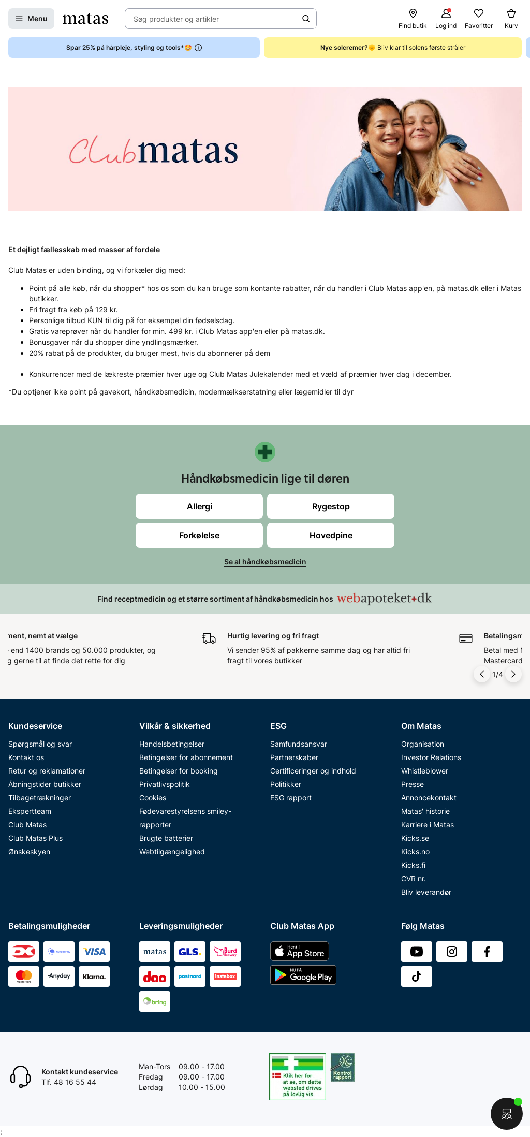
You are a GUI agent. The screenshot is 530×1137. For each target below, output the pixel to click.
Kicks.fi (413, 865)
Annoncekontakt (429, 797)
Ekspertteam (29, 811)
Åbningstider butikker (44, 784)
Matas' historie (425, 811)
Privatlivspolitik (164, 784)
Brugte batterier (166, 838)
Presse (412, 784)
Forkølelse (199, 535)
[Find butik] (413, 18)
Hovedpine (331, 535)
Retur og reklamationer (46, 770)
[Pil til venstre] (482, 674)
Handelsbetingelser (171, 743)
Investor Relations (431, 757)
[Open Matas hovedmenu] (31, 18)
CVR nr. (413, 878)
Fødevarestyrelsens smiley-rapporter (185, 818)
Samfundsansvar (298, 743)
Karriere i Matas (427, 824)
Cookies (152, 797)
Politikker (285, 784)
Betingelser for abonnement (186, 757)
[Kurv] (511, 18)
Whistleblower (424, 770)
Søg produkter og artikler (176, 18)
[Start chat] (507, 1114)
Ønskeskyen (29, 851)
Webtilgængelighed (172, 851)
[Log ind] (446, 18)
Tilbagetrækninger (39, 797)
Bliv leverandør (426, 891)
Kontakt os (26, 757)
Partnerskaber (294, 757)
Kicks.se (415, 838)
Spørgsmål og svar (40, 743)
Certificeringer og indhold (313, 770)
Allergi (199, 506)
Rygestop (331, 506)
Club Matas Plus (35, 838)
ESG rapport (291, 797)
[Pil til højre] (513, 674)
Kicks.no (415, 851)
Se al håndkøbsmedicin (265, 561)
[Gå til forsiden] (85, 18)
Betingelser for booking (178, 770)
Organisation (422, 743)
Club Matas (27, 824)
